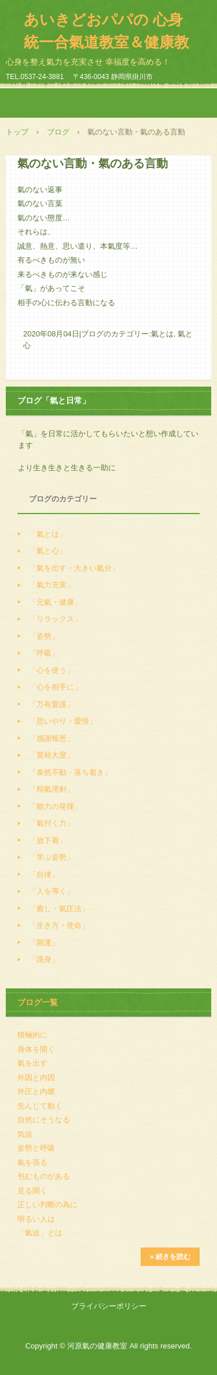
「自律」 (44, 874)
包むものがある (43, 1176)
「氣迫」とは (39, 1232)
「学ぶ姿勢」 (51, 857)
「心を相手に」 (55, 687)
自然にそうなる (43, 1119)
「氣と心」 (48, 550)
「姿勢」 (44, 636)
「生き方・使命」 (59, 925)
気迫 (24, 1134)
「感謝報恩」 (51, 738)
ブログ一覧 (37, 1002)
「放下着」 (48, 840)
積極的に (32, 1035)
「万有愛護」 (51, 704)
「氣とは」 (48, 534)
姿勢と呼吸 (36, 1148)
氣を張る (32, 1162)
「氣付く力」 (51, 823)
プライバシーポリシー (108, 1306)
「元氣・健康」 (55, 602)
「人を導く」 (51, 891)
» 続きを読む (170, 1257)
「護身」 (44, 959)
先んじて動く (39, 1106)
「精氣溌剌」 (51, 789)
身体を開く (36, 1049)
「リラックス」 (55, 619)
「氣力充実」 (51, 584)
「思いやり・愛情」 (63, 721)
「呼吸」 (44, 653)
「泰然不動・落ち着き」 (70, 772)
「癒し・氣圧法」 (59, 908)
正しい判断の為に (47, 1204)
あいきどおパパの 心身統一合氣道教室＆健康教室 (106, 42)
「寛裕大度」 (51, 755)
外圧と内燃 (36, 1091)
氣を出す (32, 1063)
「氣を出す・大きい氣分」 (74, 568)
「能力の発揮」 (55, 806)
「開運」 (44, 942)
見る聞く (32, 1190)
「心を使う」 (51, 670)
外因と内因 (36, 1077)
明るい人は (36, 1219)
